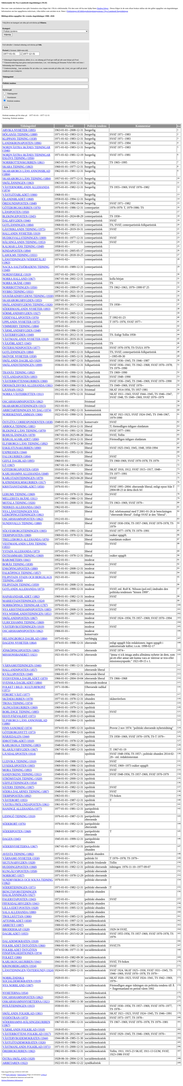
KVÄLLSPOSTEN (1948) (18, 674)
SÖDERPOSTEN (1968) (17, 831)
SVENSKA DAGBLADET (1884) (22, 682)
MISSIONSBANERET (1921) (20, 654)
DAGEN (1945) (12, 838)
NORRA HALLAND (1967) (19, 278)
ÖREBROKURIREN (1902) (19, 1051)
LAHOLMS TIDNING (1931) (20, 255)
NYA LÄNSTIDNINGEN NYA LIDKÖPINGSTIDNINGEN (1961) (23, 513)
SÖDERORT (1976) (14, 823)
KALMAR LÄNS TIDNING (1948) (23, 246)
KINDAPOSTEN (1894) (17, 250)
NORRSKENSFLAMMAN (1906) (23, 414)
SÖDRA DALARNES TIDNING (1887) (26, 791)
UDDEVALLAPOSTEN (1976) (21, 317)
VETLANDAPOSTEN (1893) (20, 376)
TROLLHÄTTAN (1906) (17, 916)
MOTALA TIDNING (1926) (19, 502)
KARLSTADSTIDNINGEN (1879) (23, 478)
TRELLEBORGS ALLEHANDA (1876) (26, 539)
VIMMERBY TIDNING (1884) (21, 326)
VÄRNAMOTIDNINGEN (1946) (22, 665)
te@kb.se (43, 1075)
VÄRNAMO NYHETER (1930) (21, 858)
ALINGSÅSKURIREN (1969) (20, 707)
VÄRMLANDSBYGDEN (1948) (22, 330)
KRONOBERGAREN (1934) (19, 966)
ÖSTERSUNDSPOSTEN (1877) (21, 347)
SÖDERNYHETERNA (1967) (20, 846)
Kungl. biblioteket (11, 1075)
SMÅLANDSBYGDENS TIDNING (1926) (28, 304)
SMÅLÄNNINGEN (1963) (18, 182)
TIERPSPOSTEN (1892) (17, 795)
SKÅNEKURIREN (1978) (18, 698)
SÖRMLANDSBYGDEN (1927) (21, 313)
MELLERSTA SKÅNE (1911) (20, 498)
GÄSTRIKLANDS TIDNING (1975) (24, 229)
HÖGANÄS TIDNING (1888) (20, 134)
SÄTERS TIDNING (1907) (18, 787)
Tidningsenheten (21, 1075)
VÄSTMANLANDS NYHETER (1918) (26, 339)
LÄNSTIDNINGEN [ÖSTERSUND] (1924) (28, 970)
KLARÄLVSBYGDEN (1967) (20, 749)
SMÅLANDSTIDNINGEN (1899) (22, 364)
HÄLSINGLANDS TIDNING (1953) (24, 242)
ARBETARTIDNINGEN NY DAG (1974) (27, 410)
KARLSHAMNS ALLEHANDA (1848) (26, 473)
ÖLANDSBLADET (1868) (18, 199)
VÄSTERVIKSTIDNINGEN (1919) (23, 626)
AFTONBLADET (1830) (17, 920)
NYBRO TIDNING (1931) (18, 291)
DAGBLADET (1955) (15, 933)
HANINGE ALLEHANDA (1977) (22, 808)
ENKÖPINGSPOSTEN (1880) (20, 568)
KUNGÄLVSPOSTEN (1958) (20, 871)
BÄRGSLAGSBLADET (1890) (21, 439)
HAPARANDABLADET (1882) (21, 596)
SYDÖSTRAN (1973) (15, 1017)
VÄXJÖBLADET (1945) (17, 343)
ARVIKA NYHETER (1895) (19, 130)
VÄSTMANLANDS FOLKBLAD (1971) (26, 1046)
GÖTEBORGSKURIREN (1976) (22, 207)
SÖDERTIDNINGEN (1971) (19, 887)
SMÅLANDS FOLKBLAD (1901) (23, 1013)
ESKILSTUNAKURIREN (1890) (22, 447)
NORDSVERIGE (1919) (17, 274)
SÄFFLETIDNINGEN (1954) (20, 782)
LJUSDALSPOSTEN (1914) (19, 753)
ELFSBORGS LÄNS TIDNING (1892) (25, 443)
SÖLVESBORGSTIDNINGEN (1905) (25, 530)
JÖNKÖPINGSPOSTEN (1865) (21, 650)
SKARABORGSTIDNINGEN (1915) (24, 405)
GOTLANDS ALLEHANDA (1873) (23, 588)
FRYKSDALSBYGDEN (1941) (21, 903)
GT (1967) (9, 465)
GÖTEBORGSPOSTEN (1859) (21, 469)
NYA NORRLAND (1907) (18, 985)
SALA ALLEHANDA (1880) (19, 912)
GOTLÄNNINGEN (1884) (18, 224)
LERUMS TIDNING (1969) (19, 494)
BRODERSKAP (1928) (16, 929)
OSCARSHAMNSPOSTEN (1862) (23, 401)
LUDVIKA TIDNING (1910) (19, 761)
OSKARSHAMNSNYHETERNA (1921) (26, 1001)
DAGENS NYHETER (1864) (19, 642)
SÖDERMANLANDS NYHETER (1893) (26, 308)
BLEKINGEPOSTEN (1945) (19, 216)
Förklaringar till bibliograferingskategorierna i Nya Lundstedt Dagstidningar (97, 11)
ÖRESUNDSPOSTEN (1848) (20, 203)
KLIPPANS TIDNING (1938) (20, 138)
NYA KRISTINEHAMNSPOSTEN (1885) (27, 609)
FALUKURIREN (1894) (17, 456)
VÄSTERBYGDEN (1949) (18, 334)
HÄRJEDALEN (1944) (16, 736)
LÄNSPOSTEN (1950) (16, 211)
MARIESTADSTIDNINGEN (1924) (24, 600)
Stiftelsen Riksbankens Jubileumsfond (12, 1080)
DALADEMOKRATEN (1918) (20, 941)
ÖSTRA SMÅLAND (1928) (19, 1058)
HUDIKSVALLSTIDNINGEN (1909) (24, 237)
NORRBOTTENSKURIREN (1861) (23, 162)
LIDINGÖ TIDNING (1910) (19, 816)
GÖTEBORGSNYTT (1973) (19, 732)
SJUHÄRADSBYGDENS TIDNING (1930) (28, 295)
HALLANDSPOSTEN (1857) (20, 669)
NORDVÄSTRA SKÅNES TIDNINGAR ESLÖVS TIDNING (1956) (26, 156)
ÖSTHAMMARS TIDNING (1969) (23, 555)
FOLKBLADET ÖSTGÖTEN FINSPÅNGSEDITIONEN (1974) (22, 951)
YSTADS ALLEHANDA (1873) (21, 551)
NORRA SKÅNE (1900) (17, 283)
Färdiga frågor (102, 8)
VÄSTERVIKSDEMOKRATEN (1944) (25, 1038)
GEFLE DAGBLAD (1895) (18, 460)
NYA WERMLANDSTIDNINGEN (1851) (27, 613)
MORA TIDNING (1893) (17, 769)
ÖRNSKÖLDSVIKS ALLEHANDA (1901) (28, 385)
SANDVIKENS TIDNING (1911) (22, 774)
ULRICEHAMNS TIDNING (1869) (23, 622)
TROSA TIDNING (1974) (18, 703)
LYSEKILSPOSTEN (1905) (19, 765)
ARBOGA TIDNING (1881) (19, 426)
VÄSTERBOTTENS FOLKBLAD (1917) (27, 1033)
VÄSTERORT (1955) (15, 800)
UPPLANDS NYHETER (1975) (21, 321)
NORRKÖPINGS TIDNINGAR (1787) (25, 605)
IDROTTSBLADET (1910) (18, 740)
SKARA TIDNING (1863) (18, 166)
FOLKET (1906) (12, 957)
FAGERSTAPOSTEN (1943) (19, 899)
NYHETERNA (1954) (15, 992)
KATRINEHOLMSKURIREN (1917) (24, 482)
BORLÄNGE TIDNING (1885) (21, 711)
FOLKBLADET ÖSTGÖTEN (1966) (24, 945)
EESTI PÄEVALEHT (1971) (19, 716)
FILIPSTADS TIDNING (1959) (21, 584)
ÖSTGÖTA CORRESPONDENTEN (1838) (28, 422)
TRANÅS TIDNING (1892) (19, 372)
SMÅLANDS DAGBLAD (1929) (22, 360)
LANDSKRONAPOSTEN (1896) (22, 143)
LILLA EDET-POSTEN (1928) (20, 907)
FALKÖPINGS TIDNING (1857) (22, 572)
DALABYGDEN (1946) (17, 220)
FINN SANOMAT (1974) (17, 727)
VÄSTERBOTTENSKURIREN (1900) (25, 381)
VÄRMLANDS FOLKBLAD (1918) (24, 1029)
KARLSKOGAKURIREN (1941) (22, 961)
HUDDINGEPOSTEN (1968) (20, 866)
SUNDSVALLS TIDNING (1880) (22, 523)
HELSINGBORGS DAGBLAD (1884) (25, 638)
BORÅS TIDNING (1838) (18, 564)
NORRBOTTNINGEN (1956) (20, 287)
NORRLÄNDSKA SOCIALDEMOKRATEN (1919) (22, 979)
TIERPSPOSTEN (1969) (17, 535)
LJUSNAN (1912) (13, 389)
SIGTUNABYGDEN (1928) (19, 862)
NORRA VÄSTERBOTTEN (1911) (23, 394)
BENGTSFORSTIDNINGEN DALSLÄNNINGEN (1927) (19, 893)
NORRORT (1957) (13, 875)
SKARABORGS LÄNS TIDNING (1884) (27, 178)
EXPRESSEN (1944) (15, 452)
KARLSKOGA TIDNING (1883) (22, 745)
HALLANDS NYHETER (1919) (21, 233)
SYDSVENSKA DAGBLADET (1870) (25, 678)
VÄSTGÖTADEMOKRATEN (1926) (24, 1042)
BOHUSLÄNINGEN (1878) (19, 434)
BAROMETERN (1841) (17, 559)
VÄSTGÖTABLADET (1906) (20, 194)
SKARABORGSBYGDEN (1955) (22, 300)
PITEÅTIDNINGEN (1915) (19, 1005)
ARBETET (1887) (13, 925)
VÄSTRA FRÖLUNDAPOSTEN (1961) (26, 804)
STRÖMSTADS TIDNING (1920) (22, 778)
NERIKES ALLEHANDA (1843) (22, 507)
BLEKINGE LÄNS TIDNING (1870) (24, 430)
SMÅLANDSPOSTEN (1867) (20, 618)
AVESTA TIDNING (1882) (18, 853)
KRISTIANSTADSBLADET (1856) (23, 486)
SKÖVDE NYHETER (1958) (19, 356)
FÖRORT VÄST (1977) (16, 694)
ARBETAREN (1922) (15, 1062)
